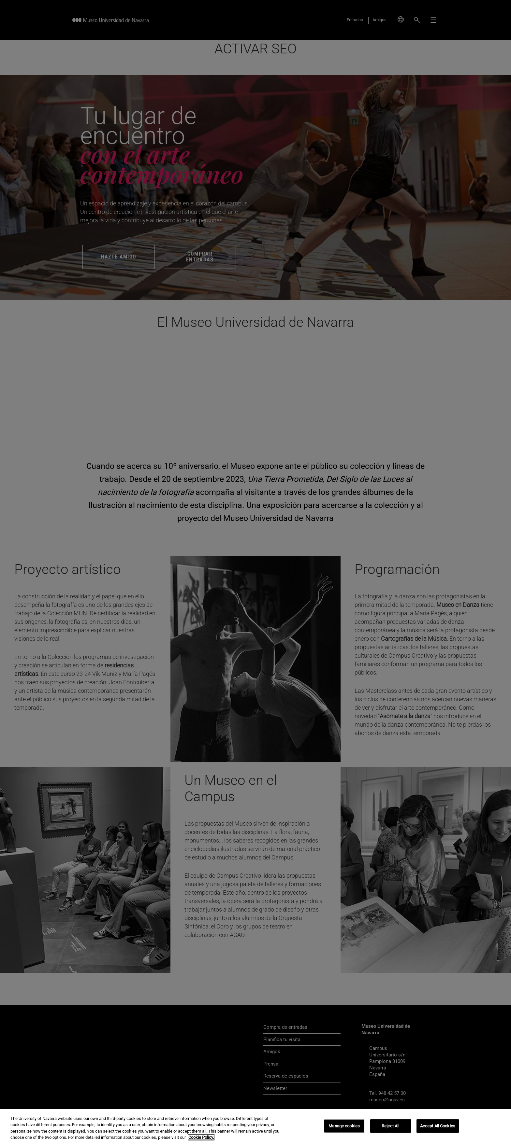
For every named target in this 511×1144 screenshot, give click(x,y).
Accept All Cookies (437, 1125)
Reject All (390, 1125)
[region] (255, 1126)
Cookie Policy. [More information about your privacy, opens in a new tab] (201, 1137)
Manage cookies (344, 1125)
